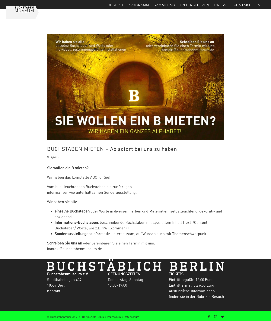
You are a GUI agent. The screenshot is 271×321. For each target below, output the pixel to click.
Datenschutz (131, 316)
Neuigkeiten (53, 157)
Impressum (114, 316)
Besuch (217, 296)
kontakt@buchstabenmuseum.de (74, 248)
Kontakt (53, 290)
